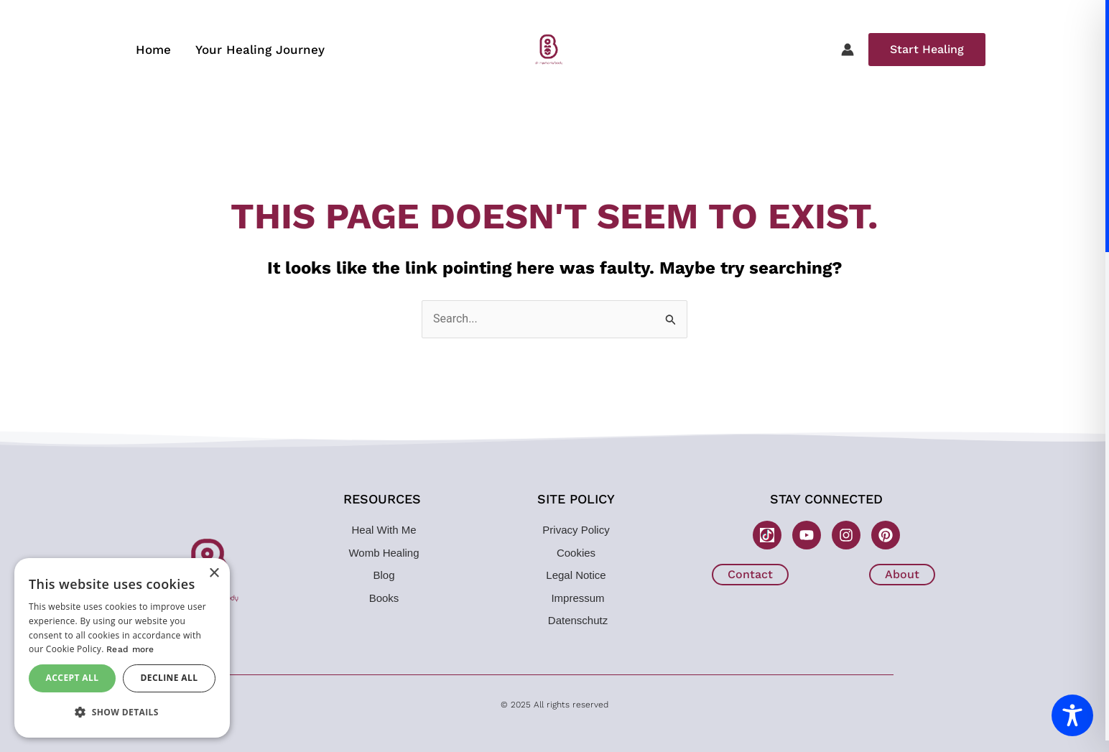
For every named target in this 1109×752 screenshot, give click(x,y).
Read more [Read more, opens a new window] (130, 649)
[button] (926, 49)
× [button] (213, 573)
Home (153, 49)
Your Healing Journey (260, 49)
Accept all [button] (72, 678)
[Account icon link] (847, 49)
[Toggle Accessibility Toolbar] (1072, 715)
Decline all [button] (169, 678)
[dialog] (122, 648)
